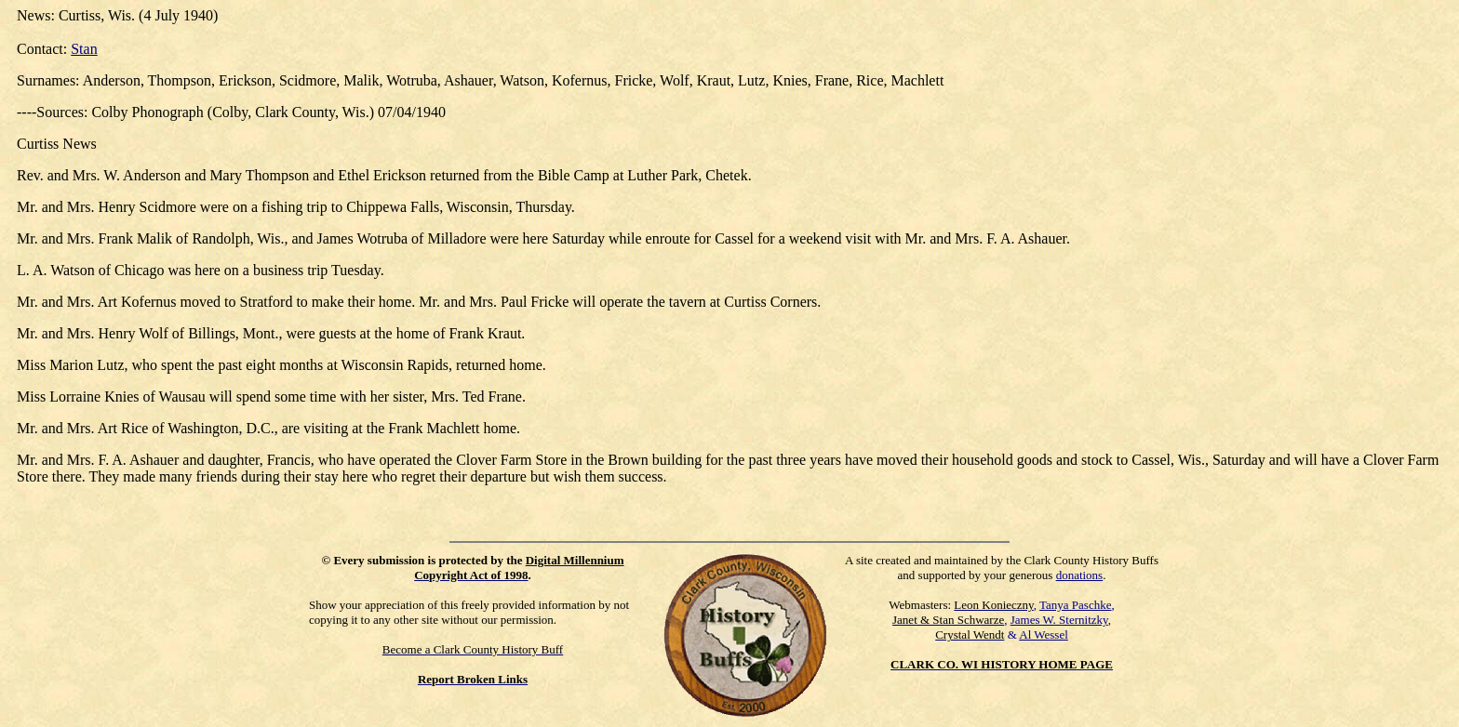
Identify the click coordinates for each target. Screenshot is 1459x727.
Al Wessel (1043, 634)
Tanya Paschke (1075, 605)
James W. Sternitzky (1059, 620)
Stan (84, 49)
